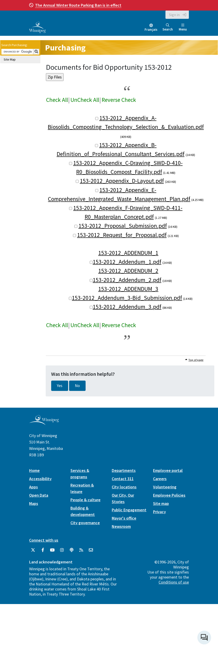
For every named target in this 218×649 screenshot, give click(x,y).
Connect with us (43, 540)
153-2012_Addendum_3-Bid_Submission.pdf (127, 297)
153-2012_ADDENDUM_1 (128, 252)
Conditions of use (174, 582)
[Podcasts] (71, 550)
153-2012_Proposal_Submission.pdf (122, 225)
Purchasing (65, 47)
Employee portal (168, 470)
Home (34, 470)
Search (167, 27)
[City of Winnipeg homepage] (44, 423)
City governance (85, 522)
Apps (33, 487)
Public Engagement (129, 510)
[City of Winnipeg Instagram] (62, 550)
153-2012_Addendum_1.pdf (127, 261)
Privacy (159, 511)
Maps (33, 503)
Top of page (195, 360)
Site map (161, 503)
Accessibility (40, 478)
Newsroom (121, 526)
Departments (124, 470)
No (77, 385)
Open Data (38, 495)
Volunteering (164, 487)
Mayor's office (124, 518)
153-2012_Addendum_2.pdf (127, 280)
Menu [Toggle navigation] (183, 27)
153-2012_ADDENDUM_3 (128, 288)
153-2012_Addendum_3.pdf (127, 306)
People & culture (85, 499)
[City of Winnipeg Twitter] (33, 550)
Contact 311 (123, 478)
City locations (124, 487)
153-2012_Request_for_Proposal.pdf (122, 235)
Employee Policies (169, 495)
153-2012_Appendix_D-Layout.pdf (122, 180)
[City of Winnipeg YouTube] (52, 550)
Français (151, 29)
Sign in (174, 14)
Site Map (10, 59)
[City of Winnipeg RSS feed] (81, 550)
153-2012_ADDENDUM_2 (128, 270)
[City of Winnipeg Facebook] (43, 550)
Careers (160, 478)
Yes (59, 385)
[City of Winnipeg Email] (91, 550)
